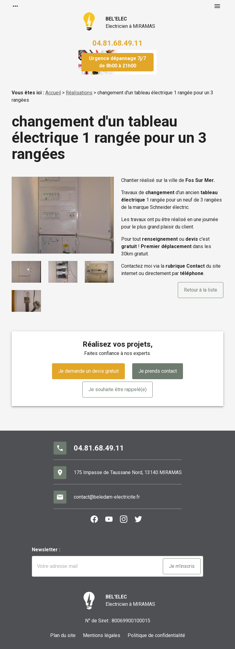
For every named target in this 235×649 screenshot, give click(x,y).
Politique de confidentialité (156, 635)
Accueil (53, 93)
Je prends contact (157, 371)
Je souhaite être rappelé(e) (117, 389)
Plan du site (63, 635)
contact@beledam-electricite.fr (107, 497)
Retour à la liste (200, 290)
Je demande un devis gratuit (88, 371)
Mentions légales (101, 635)
